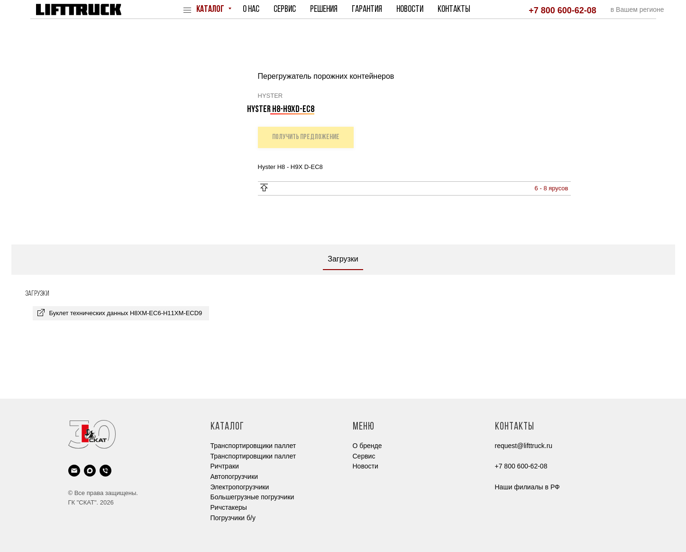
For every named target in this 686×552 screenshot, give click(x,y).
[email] (74, 471)
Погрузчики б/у (233, 518)
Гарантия (367, 9)
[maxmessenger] (90, 471)
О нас (251, 9)
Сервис (285, 9)
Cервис (364, 456)
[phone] (105, 471)
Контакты (454, 9)
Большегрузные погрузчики (252, 497)
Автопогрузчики (234, 476)
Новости (409, 9)
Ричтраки (224, 466)
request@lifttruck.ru (524, 445)
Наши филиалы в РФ (527, 487)
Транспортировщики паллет (253, 445)
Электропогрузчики (239, 487)
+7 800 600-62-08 (562, 10)
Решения (324, 9)
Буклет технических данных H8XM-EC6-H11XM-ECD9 (125, 313)
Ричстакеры (228, 507)
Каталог (211, 9)
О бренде (367, 445)
